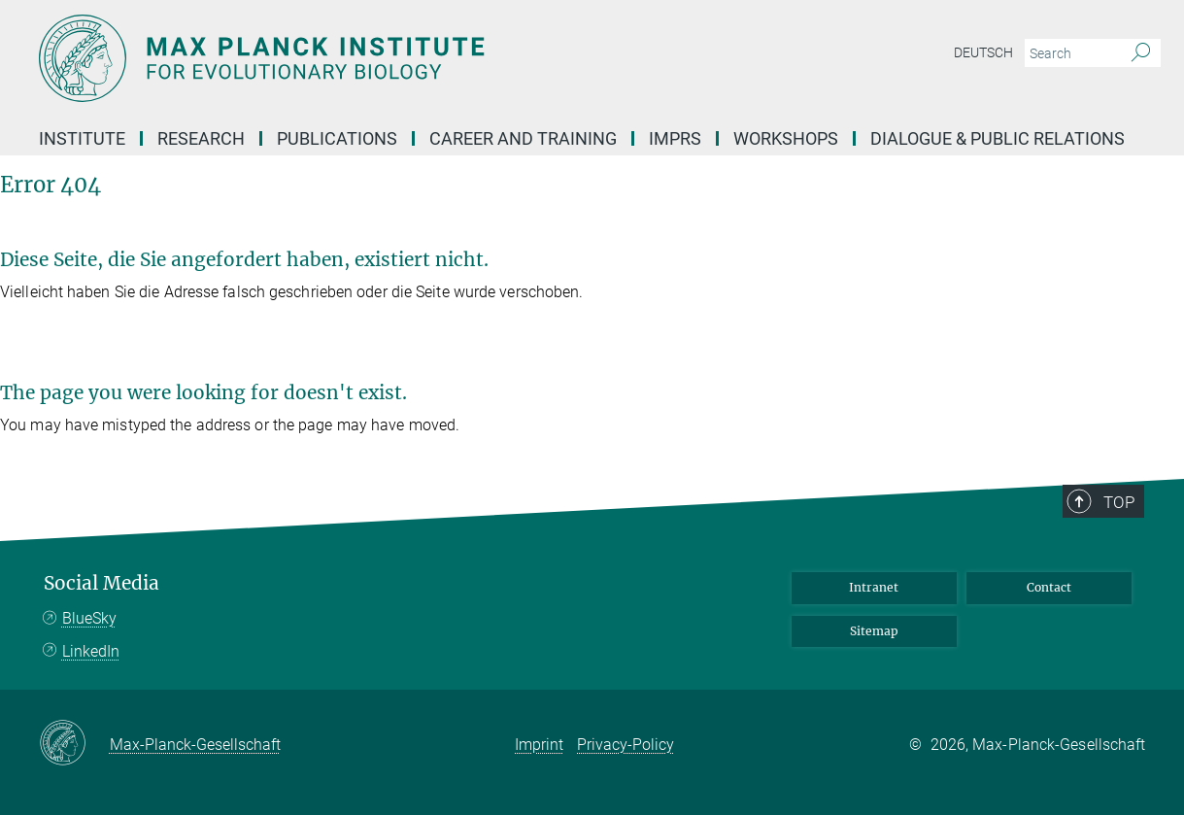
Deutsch (983, 52)
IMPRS (675, 138)
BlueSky (89, 618)
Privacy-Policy (625, 744)
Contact (1049, 587)
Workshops (785, 138)
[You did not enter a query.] (1071, 53)
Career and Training (523, 138)
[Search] (1141, 53)
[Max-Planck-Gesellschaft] (74, 744)
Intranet (873, 587)
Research (201, 138)
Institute (82, 138)
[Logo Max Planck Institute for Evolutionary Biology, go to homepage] (403, 58)
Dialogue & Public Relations (997, 138)
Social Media (101, 583)
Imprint (539, 744)
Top (1118, 502)
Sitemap (874, 631)
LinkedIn (90, 651)
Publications (337, 138)
